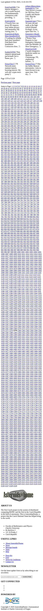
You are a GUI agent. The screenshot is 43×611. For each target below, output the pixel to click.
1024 (36, 256)
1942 (27, 447)
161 (21, 107)
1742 (27, 405)
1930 (19, 444)
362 (12, 142)
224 (31, 117)
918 (24, 237)
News (8, 545)
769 (8, 213)
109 (15, 99)
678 (24, 196)
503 (2, 167)
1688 (11, 395)
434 (12, 155)
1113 (31, 275)
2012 (27, 461)
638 (12, 190)
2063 (31, 471)
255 (15, 124)
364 (18, 142)
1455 (40, 345)
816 (5, 221)
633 (34, 188)
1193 (31, 291)
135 (15, 103)
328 (18, 136)
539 (2, 173)
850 (37, 225)
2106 (3, 482)
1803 (31, 418)
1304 (36, 314)
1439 (15, 343)
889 (8, 233)
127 (31, 101)
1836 (3, 426)
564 (5, 177)
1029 (15, 258)
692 (31, 198)
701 (21, 200)
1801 (23, 418)
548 (31, 173)
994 (37, 250)
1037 (7, 260)
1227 (7, 300)
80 (20, 95)
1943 (31, 447)
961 (8, 246)
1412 (27, 337)
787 (28, 215)
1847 (7, 428)
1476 (3, 351)
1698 (11, 397)
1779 (15, 413)
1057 (7, 264)
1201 (23, 293)
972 (5, 248)
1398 (11, 335)
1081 (23, 268)
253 (8, 124)
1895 (40, 436)
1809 (15, 420)
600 (5, 184)
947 (2, 244)
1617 (7, 380)
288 (5, 130)
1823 (31, 422)
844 (18, 225)
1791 (23, 415)
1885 (40, 434)
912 (5, 237)
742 (37, 206)
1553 (31, 366)
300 (5, 132)
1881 (23, 434)
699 (15, 200)
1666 (3, 391)
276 (5, 128)
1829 (15, 424)
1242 (27, 302)
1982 (27, 455)
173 (21, 109)
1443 (31, 343)
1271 (23, 308)
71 (41, 93)
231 (15, 119)
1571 (23, 370)
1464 (36, 347)
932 (31, 240)
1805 (40, 418)
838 (37, 223)
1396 (3, 335)
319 (27, 134)
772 (18, 213)
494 (12, 165)
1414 (35, 337)
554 (12, 175)
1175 (39, 287)
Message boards (11, 547)
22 (11, 88)
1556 (3, 368)
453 (34, 157)
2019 (15, 463)
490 (37, 163)
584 (31, 179)
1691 (23, 395)
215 (2, 117)
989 (21, 250)
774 (24, 213)
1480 (19, 351)
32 (34, 88)
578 (12, 179)
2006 (3, 461)
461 (21, 159)
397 (8, 148)
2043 (31, 467)
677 (21, 196)
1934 (36, 444)
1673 (31, 391)
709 (8, 202)
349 (8, 140)
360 (5, 142)
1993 (31, 457)
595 (28, 182)
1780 (19, 413)
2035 (40, 465)
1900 (19, 438)
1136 (2, 281)
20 (6, 88)
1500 (19, 355)
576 (5, 179)
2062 (27, 471)
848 (31, 225)
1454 (36, 345)
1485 (40, 351)
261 (34, 124)
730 (37, 204)
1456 (3, 347)
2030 (19, 465)
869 (21, 229)
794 (12, 217)
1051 (23, 262)
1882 (27, 434)
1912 (27, 440)
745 (8, 208)
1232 (27, 300)
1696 (3, 397)
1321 (23, 318)
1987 (7, 457)
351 (15, 140)
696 (5, 200)
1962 (27, 451)
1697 (7, 397)
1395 (40, 333)
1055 (40, 262)
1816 (3, 422)
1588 (11, 374)
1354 (36, 324)
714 (24, 202)
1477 (7, 351)
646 (37, 190)
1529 (15, 362)
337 (8, 138)
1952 (27, 449)
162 (24, 107)
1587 (7, 374)
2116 (2, 484)
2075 (40, 473)
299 (2, 132)
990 (24, 250)
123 (18, 101)
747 (15, 208)
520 (18, 169)
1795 (40, 415)
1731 (23, 403)
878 (12, 231)
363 (15, 142)
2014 (35, 461)
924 (5, 240)
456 (5, 159)
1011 (23, 254)
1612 (27, 378)
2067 (7, 473)
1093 (31, 271)
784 (18, 215)
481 (8, 163)
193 (8, 113)
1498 (11, 355)
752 (31, 208)
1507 (7, 358)
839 (2, 225)
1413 (31, 337)
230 (12, 119)
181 (8, 111)
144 (5, 105)
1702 (27, 397)
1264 (36, 306)
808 (18, 219)
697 (8, 200)
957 (34, 244)
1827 (7, 424)
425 (21, 153)
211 (28, 115)
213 (34, 115)
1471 (23, 349)
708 (5, 202)
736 (18, 206)
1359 (15, 326)
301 (8, 132)
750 (24, 208)
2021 (23, 463)
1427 (7, 341)
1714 (35, 399)
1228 (11, 300)
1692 (27, 395)
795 (15, 217)
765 (34, 211)
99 (22, 97)
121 (11, 101)
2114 (35, 482)
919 (27, 237)
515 (2, 169)
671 (2, 196)
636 (5, 190)
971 (2, 248)
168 (5, 109)
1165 (39, 285)
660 (5, 194)
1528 (11, 362)
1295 (40, 312)
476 (31, 161)
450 (24, 157)
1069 (15, 266)
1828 (11, 424)
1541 (23, 364)
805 (8, 219)
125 (24, 101)
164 (31, 107)
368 (31, 142)
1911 (23, 440)
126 (27, 101)
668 (31, 194)
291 (15, 130)
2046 (3, 469)
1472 (27, 349)
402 (24, 148)
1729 (15, 403)
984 (5, 250)
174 (24, 109)
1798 (11, 418)
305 (21, 132)
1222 (27, 297)
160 (18, 107)
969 (34, 246)
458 (12, 159)
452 (31, 157)
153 (34, 105)
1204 (35, 293)
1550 (19, 366)
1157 (6, 285)
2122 (27, 484)
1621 (23, 380)
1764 (36, 409)
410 (12, 150)
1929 (15, 444)
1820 (19, 422)
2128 (11, 486)
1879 (15, 434)
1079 (15, 268)
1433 (31, 341)
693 (34, 198)
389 (21, 146)
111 (21, 99)
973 (8, 248)
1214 (35, 295)
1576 (3, 372)
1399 (15, 335)
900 (5, 235)
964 (18, 246)
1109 (15, 275)
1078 (11, 268)
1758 (11, 409)
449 (21, 157)
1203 (31, 293)
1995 (40, 457)
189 (34, 111)
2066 (3, 473)
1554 (36, 366)
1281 (23, 310)
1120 (18, 277)
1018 (11, 256)
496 (18, 165)
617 (21, 186)
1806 (3, 420)
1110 (19, 275)
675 (15, 196)
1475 (40, 349)
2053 (31, 469)
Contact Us (10, 562)
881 (21, 231)
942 (24, 242)
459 (15, 159)
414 (24, 150)
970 (37, 246)
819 (15, 221)
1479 (15, 351)
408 (5, 150)
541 (8, 173)
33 (36, 88)
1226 (3, 300)
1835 (40, 424)
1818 (11, 422)
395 (2, 148)
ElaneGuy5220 (30, 49)
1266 (3, 308)
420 (5, 153)
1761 (23, 409)
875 (2, 231)
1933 (31, 444)
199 (28, 113)
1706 (3, 399)
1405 (40, 335)
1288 (11, 312)
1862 (27, 430)
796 (18, 217)
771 (15, 213)
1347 (7, 324)
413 (21, 150)
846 (24, 225)
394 (37, 146)
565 (8, 177)
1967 (7, 453)
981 (34, 248)
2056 (3, 471)
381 (34, 144)
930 (24, 240)
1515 (40, 358)
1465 (40, 347)
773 (21, 213)
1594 (36, 374)
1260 (19, 306)
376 (18, 144)
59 (13, 93)
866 (12, 229)
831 (15, 223)
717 (34, 202)
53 (41, 90)
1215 (40, 295)
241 (8, 121)
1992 (27, 457)
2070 (19, 473)
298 (37, 130)
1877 (7, 434)
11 (27, 86)
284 (31, 128)
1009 (15, 254)
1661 (23, 389)
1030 (19, 258)
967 (28, 246)
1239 (15, 302)
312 (5, 134)
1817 (7, 422)
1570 (19, 370)
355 (28, 140)
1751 (23, 407)
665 (21, 194)
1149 (15, 283)
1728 (11, 403)
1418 (11, 339)
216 (5, 117)
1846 (3, 428)
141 (34, 103)
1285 (40, 310)
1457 (7, 347)
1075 (40, 266)
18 (2, 88)
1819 (15, 422)
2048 (11, 469)
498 (24, 165)
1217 (7, 297)
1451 (23, 345)
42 (16, 90)
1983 (31, 455)
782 (12, 215)
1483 (31, 351)
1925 (40, 442)
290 (12, 130)
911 (2, 237)
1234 (36, 300)
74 (6, 95)
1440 (19, 343)
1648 (11, 387)
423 (15, 153)
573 (34, 177)
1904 (36, 438)
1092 (27, 271)
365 (21, 142)
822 (24, 221)
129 (37, 101)
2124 (35, 484)
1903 (31, 438)
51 (36, 90)
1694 (36, 395)
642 (24, 190)
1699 (15, 397)
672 (5, 196)
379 (28, 144)
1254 (36, 304)
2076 (3, 476)
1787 (7, 415)
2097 (7, 480)
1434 (36, 341)
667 (28, 194)
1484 (36, 351)
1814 (35, 420)
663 (15, 194)
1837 (7, 426)
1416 (3, 339)
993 (34, 250)
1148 (11, 283)
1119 (14, 277)
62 (20, 93)
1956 (3, 451)
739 (28, 206)
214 (37, 115)
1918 (11, 442)
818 (12, 221)
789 (34, 215)
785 (21, 215)
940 (18, 242)
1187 (6, 291)
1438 (11, 343)
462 (24, 159)
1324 (36, 318)
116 (37, 99)
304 (18, 132)
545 (21, 173)
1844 (36, 426)
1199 (15, 293)
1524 (36, 360)
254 (12, 124)
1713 (31, 399)
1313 (31, 316)
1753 (31, 407)
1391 (23, 333)
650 (12, 192)
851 (2, 227)
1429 (15, 341)
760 (18, 211)
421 (8, 153)
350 (12, 140)
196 (18, 113)
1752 (27, 407)
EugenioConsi (30, 21)
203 (2, 115)
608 (31, 184)
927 (15, 240)
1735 (40, 403)
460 (18, 159)
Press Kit (9, 555)
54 (2, 93)
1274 (36, 308)
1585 (40, 372)
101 (28, 97)
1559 (15, 368)
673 (8, 196)
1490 (19, 353)
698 (12, 200)
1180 (19, 289)
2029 (15, 465)
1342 (27, 322)
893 (21, 233)
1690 (19, 395)
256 (18, 124)
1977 (7, 455)
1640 (19, 384)
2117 (6, 484)
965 (21, 246)
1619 (15, 380)
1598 (11, 376)
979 (28, 248)
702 (24, 200)
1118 (10, 277)
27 (22, 88)
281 (21, 128)
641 (21, 190)
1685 (40, 393)
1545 (40, 364)
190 (37, 111)
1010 (19, 254)
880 (18, 231)
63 (22, 93)
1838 (11, 426)
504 (5, 167)
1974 (36, 453)
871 (28, 229)
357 (34, 140)
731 (2, 206)
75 (9, 95)
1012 (27, 254)
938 (12, 242)
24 (16, 88)
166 (37, 107)
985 (8, 250)
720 (5, 204)
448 (18, 157)
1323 (31, 318)
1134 (35, 279)
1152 (27, 283)
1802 (27, 418)
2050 (19, 469)
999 (15, 252)
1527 (7, 362)
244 (18, 121)
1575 (40, 370)
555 (15, 175)
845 (21, 225)
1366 (3, 329)
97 (18, 97)
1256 (3, 306)
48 (29, 90)
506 (12, 167)
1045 (40, 260)
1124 (35, 277)
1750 (19, 407)
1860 (19, 430)
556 (18, 175)
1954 (36, 449)
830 (12, 223)
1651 (23, 387)
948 (5, 244)
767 (2, 213)
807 (15, 219)
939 (15, 242)
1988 (11, 457)
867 (15, 229)
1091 (23, 271)
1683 (31, 393)
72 (2, 95)
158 (12, 107)
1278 (11, 310)
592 (18, 182)
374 (12, 144)
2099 (15, 480)
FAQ (7, 558)
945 (34, 242)
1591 (23, 374)
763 (28, 211)
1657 (7, 389)
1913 (31, 440)
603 (15, 184)
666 (24, 194)
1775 (40, 411)
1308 (11, 316)
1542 (27, 364)
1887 (7, 436)
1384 (36, 331)
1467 (7, 349)
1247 (7, 304)
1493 (31, 353)
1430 (19, 341)
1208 (11, 295)
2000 (19, 459)
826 (37, 221)
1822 (27, 422)
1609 (15, 378)
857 (21, 227)
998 (12, 252)
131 (2, 103)
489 (34, 163)
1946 (3, 449)
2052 (27, 469)
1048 (11, 262)
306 (24, 132)
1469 (15, 349)
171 (15, 109)
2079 (15, 476)
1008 (11, 254)
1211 (23, 295)
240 (5, 121)
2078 (11, 476)
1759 (15, 409)
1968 (11, 453)
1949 (15, 449)
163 (28, 107)
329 (21, 136)
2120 (19, 484)
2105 (40, 480)
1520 (19, 360)
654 (24, 192)
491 (2, 165)
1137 (6, 281)
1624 (36, 380)
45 (22, 90)
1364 (36, 326)
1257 (7, 306)
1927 (7, 444)
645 (34, 190)
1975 (40, 453)
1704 (36, 397)
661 (8, 194)
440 (31, 155)
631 (28, 188)
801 (34, 217)
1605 (40, 376)
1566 (3, 370)
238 (37, 119)
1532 (27, 362)
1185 (39, 289)
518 (12, 169)
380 (31, 144)
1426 (3, 341)
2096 (3, 480)
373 (8, 144)
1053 (31, 262)
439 (28, 155)
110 (18, 99)
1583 (31, 372)
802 (37, 217)
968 (31, 246)
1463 (31, 347)
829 (8, 223)
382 (37, 144)
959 (2, 246)
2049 (15, 469)
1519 (15, 360)
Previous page (6, 82)
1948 (11, 449)
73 (4, 95)
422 (12, 153)
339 (15, 138)
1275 (40, 308)
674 (12, 196)
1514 (35, 358)
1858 (11, 430)
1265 (40, 306)
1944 (36, 447)
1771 (23, 411)
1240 (19, 302)
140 (31, 103)
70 (38, 93)
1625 (40, 380)
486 (24, 163)
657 (34, 192)
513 (34, 167)
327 (15, 136)
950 (12, 244)
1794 (36, 415)
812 (31, 219)
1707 (7, 399)
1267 (7, 308)
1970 (19, 453)
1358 (11, 326)
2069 (15, 473)
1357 (7, 326)
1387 (7, 333)
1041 (23, 260)
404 (31, 148)
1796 (3, 418)
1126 (2, 279)
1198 (11, 293)
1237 (7, 302)
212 (31, 115)
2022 (27, 463)
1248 (11, 304)
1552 (27, 366)
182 (12, 111)
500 (31, 165)
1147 (6, 283)
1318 (11, 318)
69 (36, 93)
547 (28, 173)
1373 (31, 329)
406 (37, 148)
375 (15, 144)
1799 (15, 418)
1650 (19, 387)
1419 (15, 339)
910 (37, 235)
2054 (36, 469)
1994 (36, 457)
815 (2, 221)
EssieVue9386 (10, 7)
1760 (19, 409)
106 (5, 99)
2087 (7, 478)
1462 (27, 347)
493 (8, 165)
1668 (11, 391)
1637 (7, 384)
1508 (11, 358)
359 (2, 142)
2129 (15, 486)
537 (34, 171)
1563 (31, 368)
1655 (40, 387)
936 (5, 242)
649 (8, 192)
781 (8, 215)
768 (5, 213)
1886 (3, 436)
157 (8, 107)
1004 (35, 252)
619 (27, 186)
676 (18, 196)
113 (27, 99)
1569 (15, 370)
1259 (15, 306)
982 (37, 248)
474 (24, 161)
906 (24, 235)
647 (2, 192)
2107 (7, 482)
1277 (7, 310)
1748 (11, 407)
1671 (23, 391)
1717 (7, 401)
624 (5, 188)
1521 (23, 360)
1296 (3, 314)
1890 (19, 436)
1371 (23, 329)
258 (24, 124)
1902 (27, 438)
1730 (19, 403)
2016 (3, 463)
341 (21, 138)
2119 (15, 484)
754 (37, 208)
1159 (15, 285)
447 (15, 157)
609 (34, 184)
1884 (36, 434)
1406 (3, 337)
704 (31, 200)
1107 (6, 275)
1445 (40, 343)
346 (37, 138)
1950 (19, 449)
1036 (3, 260)
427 (28, 153)
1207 (7, 295)
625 (8, 188)
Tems (7, 549)
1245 (40, 302)
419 (2, 153)
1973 (31, 453)
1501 (23, 355)
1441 (23, 343)
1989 (15, 457)
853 (8, 227)
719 (2, 204)
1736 (3, 405)
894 (24, 233)
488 (31, 163)
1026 (3, 258)
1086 (3, 271)
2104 (36, 480)
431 (2, 155)
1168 (11, 287)
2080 (19, 476)
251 (2, 124)
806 (12, 219)
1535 (40, 362)
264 (5, 126)
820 (18, 221)
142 (37, 103)
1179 (15, 289)
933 (34, 240)
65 (27, 93)
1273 (31, 308)
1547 (7, 366)
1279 (15, 310)
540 (5, 173)
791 (2, 217)
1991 (23, 457)
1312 (27, 316)
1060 (19, 264)
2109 (15, 482)
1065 (40, 264)
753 (34, 208)
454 (37, 157)
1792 (27, 415)
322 (37, 134)
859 (28, 227)
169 (8, 109)
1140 (19, 281)
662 (12, 194)
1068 (11, 266)
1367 (7, 329)
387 (15, 146)
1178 (11, 289)
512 (31, 167)
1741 (23, 405)
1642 (27, 384)
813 (34, 219)
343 (28, 138)
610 (37, 184)
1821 (23, 422)
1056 (3, 264)
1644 (36, 384)
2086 (3, 478)
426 (24, 153)
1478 (11, 351)
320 (31, 134)
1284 (36, 310)
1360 (19, 326)
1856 (3, 430)
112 (24, 99)
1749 (15, 407)
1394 (36, 333)
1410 (19, 337)
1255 (40, 304)
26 (20, 88)
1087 (7, 271)
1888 (11, 436)
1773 (31, 411)
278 (12, 128)
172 (18, 109)
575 (2, 179)
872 (31, 229)
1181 (23, 289)
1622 (27, 380)
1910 (19, 440)
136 (18, 103)
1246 (3, 304)
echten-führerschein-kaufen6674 (33, 7)
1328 (11, 320)
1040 (19, 260)
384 (5, 146)
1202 (27, 293)
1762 (27, 409)
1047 (7, 262)
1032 (27, 258)
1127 (6, 279)
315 (15, 134)
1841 (23, 426)
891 (15, 233)
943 (28, 242)
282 (24, 128)
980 (31, 248)
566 (12, 177)
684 (5, 198)
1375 (40, 329)
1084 (36, 268)
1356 (3, 326)
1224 (36, 297)
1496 (3, 355)
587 (2, 182)
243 (15, 121)
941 (21, 242)
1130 (19, 279)
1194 (35, 291)
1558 (11, 368)
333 (34, 136)
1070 (19, 266)
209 (21, 115)
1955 (40, 449)
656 (31, 192)
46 (25, 90)
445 (8, 157)
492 (5, 165)
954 (24, 244)
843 (15, 225)
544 (18, 173)
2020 (19, 463)
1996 (3, 459)
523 (28, 169)
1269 (15, 308)
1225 (40, 297)
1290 (19, 312)
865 (8, 229)
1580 (19, 372)
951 (15, 244)
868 (18, 229)
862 (37, 227)
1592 (27, 374)
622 (37, 186)
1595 (40, 374)
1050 (19, 262)
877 (8, 231)
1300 (19, 314)
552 (5, 175)
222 (24, 117)
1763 (31, 409)
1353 (31, 324)
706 (37, 200)
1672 (27, 391)
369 (34, 142)
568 (18, 177)
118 (2, 101)
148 (18, 105)
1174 (35, 287)
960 (5, 246)
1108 (11, 275)
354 (24, 140)
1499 (15, 355)
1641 (23, 384)
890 (12, 233)
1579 (15, 372)
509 (21, 167)
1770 (19, 411)
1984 (36, 455)
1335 (40, 320)
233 (21, 119)
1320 (19, 318)
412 (18, 150)
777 (34, 213)
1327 (7, 320)
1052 (27, 262)
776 (31, 213)
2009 (15, 461)
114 (30, 99)
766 (37, 211)
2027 (7, 465)
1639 (15, 384)
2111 (23, 482)
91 (4, 97)
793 (8, 217)
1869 (15, 432)
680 (31, 196)
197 (21, 113)
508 (18, 167)
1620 (19, 380)
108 (12, 99)
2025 (40, 463)
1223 (31, 297)
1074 (36, 266)
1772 (27, 411)
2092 (27, 478)
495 (15, 165)
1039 (15, 260)
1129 (15, 279)
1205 (40, 293)
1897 (7, 438)
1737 (7, 405)
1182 (27, 289)
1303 (31, 314)
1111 (23, 275)
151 (28, 105)
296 (31, 130)
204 (5, 115)
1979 (15, 455)
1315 (40, 316)
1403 (31, 335)
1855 (40, 428)
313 (8, 134)
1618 (11, 380)
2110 (19, 482)
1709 (15, 399)
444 (5, 157)
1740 (19, 405)
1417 (7, 339)
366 (24, 142)
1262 (27, 306)
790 (37, 215)
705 (34, 200)
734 (12, 206)
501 (34, 165)
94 (11, 97)
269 (21, 126)
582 (24, 179)
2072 (27, 473)
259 (28, 124)
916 (18, 237)
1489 (15, 353)
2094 (36, 478)
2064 (36, 471)
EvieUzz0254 (10, 21)
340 (18, 138)
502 (37, 165)
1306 (3, 316)
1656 (3, 389)
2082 (27, 476)
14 (34, 86)
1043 (31, 260)
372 (5, 144)
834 (24, 223)
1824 (36, 422)
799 (28, 217)
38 (6, 90)
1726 (3, 403)
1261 (23, 306)
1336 (3, 322)
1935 (40, 444)
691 (28, 198)
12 (30, 86)
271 (28, 126)
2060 (19, 471)
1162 (27, 285)
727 (28, 204)
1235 (40, 300)
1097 (7, 273)
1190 (19, 291)
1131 (23, 279)
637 (8, 190)
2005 (40, 459)
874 (37, 229)
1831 (23, 424)
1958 (11, 451)
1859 (15, 430)
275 (2, 128)
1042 (27, 260)
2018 (11, 463)
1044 (36, 260)
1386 (3, 333)
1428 (11, 341)
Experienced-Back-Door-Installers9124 (12, 35)
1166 (2, 287)
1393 (31, 333)
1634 (36, 382)
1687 (7, 395)
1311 (23, 316)
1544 (36, 364)
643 (28, 190)
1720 (19, 401)
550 (37, 173)
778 (37, 213)
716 (31, 202)
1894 (36, 436)
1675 (40, 391)
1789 (15, 415)
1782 (27, 413)
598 (37, 182)
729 (34, 204)
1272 (27, 308)
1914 (35, 440)
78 (16, 95)
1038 (11, 260)
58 (11, 93)
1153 (31, 283)
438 (24, 155)
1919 (15, 442)
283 (28, 128)
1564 (36, 368)
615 (15, 186)
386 (12, 146)
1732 (27, 403)
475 (28, 161)
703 (28, 200)
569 (21, 177)
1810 (19, 420)
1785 (40, 413)
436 (18, 155)
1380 (19, 331)
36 (2, 90)
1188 (11, 291)
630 (24, 188)
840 (5, 225)
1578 (11, 372)
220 (18, 117)
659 (2, 194)
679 (28, 196)
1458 (11, 347)
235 (28, 119)
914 (11, 237)
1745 (40, 405)
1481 (23, 351)
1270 (19, 308)
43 (18, 90)
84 (29, 95)
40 (11, 90)
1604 (36, 376)
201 (34, 113)
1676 (3, 393)
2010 (19, 461)
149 (21, 105)
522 (24, 169)
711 (15, 202)
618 (24, 186)
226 (37, 117)
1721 (23, 401)
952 (18, 244)
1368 (11, 329)
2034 (36, 465)
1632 (27, 382)
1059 (15, 264)
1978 (11, 455)
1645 (40, 384)
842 (12, 225)
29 (27, 88)
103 (34, 97)
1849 (15, 428)
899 (2, 235)
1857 (7, 430)
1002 (27, 252)
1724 (36, 401)
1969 (15, 453)
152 (31, 105)
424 (18, 153)
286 (37, 128)
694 (37, 198)
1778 (11, 413)
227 (2, 119)
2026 (3, 465)
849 (34, 225)
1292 (27, 312)
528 (5, 171)
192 (5, 113)
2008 (11, 461)
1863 (31, 430)
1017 (7, 256)
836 (31, 223)
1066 (3, 266)
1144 (35, 281)
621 (34, 186)
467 (2, 161)
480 (5, 163)
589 (8, 182)
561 (34, 175)
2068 (11, 473)
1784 (36, 413)
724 (18, 204)
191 (2, 113)
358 (37, 140)
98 (20, 97)
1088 (11, 271)
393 (34, 146)
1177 (6, 289)
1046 (3, 262)
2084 (36, 476)
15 (36, 86)
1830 (19, 424)
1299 (15, 314)
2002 (27, 459)
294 (24, 130)
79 (18, 95)
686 (12, 198)
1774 (36, 411)
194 (12, 113)
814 (37, 219)
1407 (7, 337)
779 (2, 215)
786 (24, 215)
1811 (23, 420)
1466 (3, 349)
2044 (36, 467)
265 (8, 126)
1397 (7, 335)
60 (16, 93)
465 (34, 159)
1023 (31, 256)
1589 (15, 374)
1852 (27, 428)
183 (15, 111)
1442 (27, 343)
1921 (23, 442)
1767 (7, 411)
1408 (11, 337)
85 (32, 95)
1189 (15, 291)
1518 (11, 360)
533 (21, 171)
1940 (19, 447)
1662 (27, 389)
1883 (31, 434)
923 (2, 240)
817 (8, 221)
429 (34, 153)
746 (12, 208)
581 (21, 179)
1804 (36, 418)
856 (18, 227)
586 (37, 179)
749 (21, 208)
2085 (40, 476)
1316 (3, 318)
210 (24, 115)
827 (2, 223)
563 (2, 177)
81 (22, 95)
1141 (23, 281)
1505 (40, 355)
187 (28, 111)
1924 (36, 442)
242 (12, 121)
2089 (15, 478)
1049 (15, 262)
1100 (19, 273)
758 (12, 211)
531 (15, 171)
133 (8, 103)
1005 (39, 252)
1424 (36, 339)
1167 (6, 287)
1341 (23, 322)
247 (28, 121)
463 (28, 159)
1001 (23, 252)
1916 (3, 442)
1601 (23, 376)
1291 (23, 312)
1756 (3, 409)
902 (12, 235)
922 (37, 237)
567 (15, 177)
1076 (3, 268)
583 (28, 179)
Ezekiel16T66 (10, 52)
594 (24, 182)
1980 (19, 455)
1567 (7, 370)
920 (31, 237)
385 (8, 146)
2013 (31, 461)
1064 (36, 264)
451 (28, 157)
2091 (23, 478)
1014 (35, 254)
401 (21, 148)
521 (21, 169)
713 (21, 202)
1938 (11, 447)
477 (34, 161)
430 (37, 153)
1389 (15, 333)
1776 (3, 413)
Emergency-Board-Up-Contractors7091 (33, 35)
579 (15, 179)
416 (31, 150)
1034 (36, 258)
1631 (23, 382)
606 (24, 184)
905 (21, 235)
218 (12, 117)
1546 (3, 366)
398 (12, 148)
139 (28, 103)
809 (21, 219)
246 (24, 121)
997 (8, 252)
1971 (23, 453)
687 (15, 198)
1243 (31, 302)
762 (24, 211)
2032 (27, 465)
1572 (27, 370)
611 (2, 186)
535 (28, 171)
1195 (39, 291)
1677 (7, 393)
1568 (11, 370)
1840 (19, 426)
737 (21, 206)
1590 (19, 374)
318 (24, 134)
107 (8, 99)
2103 (31, 480)
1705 (40, 397)
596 (31, 182)
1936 (3, 447)
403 (28, 148)
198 (24, 113)
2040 (19, 467)
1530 (19, 362)
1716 (3, 401)
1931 (23, 444)
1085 (40, 268)
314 (11, 134)
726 (24, 204)
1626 (3, 382)
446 (12, 157)
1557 (7, 368)
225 (34, 117)
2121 (23, 484)
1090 (19, 271)
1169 (15, 287)
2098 (11, 480)
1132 (27, 279)
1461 (23, 347)
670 (37, 194)
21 (9, 88)
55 (4, 93)
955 (28, 244)
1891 (23, 436)
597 (34, 182)
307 (28, 132)
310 (37, 132)
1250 (19, 304)
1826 (3, 424)
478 (37, 161)
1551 (23, 366)
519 (15, 169)
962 (12, 246)
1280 (19, 310)
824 (31, 221)
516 (5, 169)
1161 (23, 285)
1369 (15, 329)
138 (24, 103)
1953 (31, 449)
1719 (15, 401)
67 (32, 93)
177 (34, 109)
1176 (2, 289)
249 (34, 121)
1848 (11, 428)
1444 (36, 343)
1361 (23, 326)
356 (31, 140)
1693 (31, 395)
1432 (27, 341)
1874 (36, 432)
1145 (39, 281)
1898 (11, 438)
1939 (15, 447)
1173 (31, 287)
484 (18, 163)
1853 (31, 428)
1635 (40, 382)
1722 (27, 401)
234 (24, 119)
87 (36, 95)
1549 (15, 366)
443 (2, 157)
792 (5, 217)
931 (28, 240)
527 (2, 171)
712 (18, 202)
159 (15, 107)
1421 (23, 339)
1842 (27, 426)
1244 (36, 302)
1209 (15, 295)
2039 (15, 467)
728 (31, 204)
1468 (11, 349)
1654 (36, 387)
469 (8, 161)
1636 (3, 384)
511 (28, 167)
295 (28, 130)
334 (37, 136)
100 (25, 97)
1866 (3, 432)
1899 (15, 438)
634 (37, 188)
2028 (11, 465)
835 (28, 223)
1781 (23, 413)
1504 (36, 355)
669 (34, 194)
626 (12, 188)
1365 (40, 326)
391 (28, 146)
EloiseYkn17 (10, 64)
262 (37, 124)
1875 (40, 432)
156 (5, 107)
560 (31, 175)
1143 (31, 281)
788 (31, 215)
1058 (11, 264)
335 (2, 138)
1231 (23, 300)
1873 (31, 432)
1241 (23, 302)
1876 (3, 434)
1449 (15, 345)
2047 (7, 469)
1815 (40, 420)
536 (31, 171)
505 (8, 167)
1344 (36, 322)
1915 (40, 440)
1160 (19, 285)
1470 (19, 349)
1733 (31, 403)
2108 (11, 482)
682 (37, 196)
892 (18, 233)
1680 (19, 393)
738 (24, 206)
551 (2, 175)
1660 (19, 389)
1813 (31, 420)
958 (37, 244)
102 (31, 97)
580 (18, 179)
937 (8, 242)
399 (15, 148)
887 (2, 233)
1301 (23, 314)
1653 (31, 387)
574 (37, 177)
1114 (35, 275)
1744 (36, 405)
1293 (31, 312)
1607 (7, 378)
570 (24, 177)
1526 (3, 362)
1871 (23, 432)
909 (34, 235)
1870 (19, 432)
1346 (3, 324)
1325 (40, 318)
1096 (3, 273)
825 (34, 221)
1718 (11, 401)
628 (18, 188)
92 (6, 97)
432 (5, 155)
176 (31, 109)
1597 (7, 376)
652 (18, 192)
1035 (40, 258)
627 (15, 188)
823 (28, 221)
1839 (15, 426)
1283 (31, 310)
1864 (36, 430)
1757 (7, 409)
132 (5, 103)
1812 (27, 420)
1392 (27, 333)
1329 (15, 320)
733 (8, 206)
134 (12, 103)
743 (2, 208)
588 (5, 182)
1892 (27, 436)
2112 (27, 482)
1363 (31, 326)
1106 (2, 275)
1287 (7, 312)
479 (2, 163)
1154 (35, 283)
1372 (27, 329)
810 (24, 219)
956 (31, 244)
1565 (40, 368)
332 (31, 136)
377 (21, 144)
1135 (39, 279)
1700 (19, 397)
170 (12, 109)
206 (12, 115)
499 (28, 165)
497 (21, 165)
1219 (15, 297)
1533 (31, 362)
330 (24, 136)
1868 (11, 432)
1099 (15, 273)
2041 (23, 467)
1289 (15, 312)
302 (12, 132)
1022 (27, 256)
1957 (7, 451)
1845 (40, 426)
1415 (40, 337)
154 (37, 105)
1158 (11, 285)
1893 (31, 436)
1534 (36, 362)
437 (21, 155)
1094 (36, 271)
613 (8, 186)
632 (31, 188)
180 (5, 111)
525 (34, 169)
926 (12, 240)
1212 (27, 295)
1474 (36, 349)
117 (40, 99)
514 (37, 167)
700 (18, 200)
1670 (19, 391)
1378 (11, 331)
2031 (23, 465)
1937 (7, 447)
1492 (27, 353)
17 (41, 86)
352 (18, 140)
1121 (23, 277)
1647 (7, 387)
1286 (3, 312)
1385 (40, 331)
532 (18, 171)
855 (15, 227)
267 (15, 126)
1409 (15, 337)
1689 (15, 395)
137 (21, 103)
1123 (31, 277)
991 (28, 250)
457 (8, 159)
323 (2, 136)
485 (21, 163)
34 (38, 88)
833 (21, 223)
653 (21, 192)
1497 (7, 355)
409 (8, 150)
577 (8, 179)
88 (38, 95)
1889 (15, 436)
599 (2, 184)
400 (18, 148)
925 (8, 240)
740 (31, 206)
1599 (15, 376)
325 (8, 136)
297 (34, 130)
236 (31, 119)
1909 (15, 440)
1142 (27, 281)
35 (41, 88)
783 (15, 215)
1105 (39, 273)
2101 (23, 480)
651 (15, 192)
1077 (7, 268)
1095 (40, 271)
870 (24, 229)
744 (5, 208)
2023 (31, 463)
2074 (36, 473)
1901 (23, 438)
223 (28, 117)
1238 (11, 302)
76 (11, 95)
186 (24, 111)
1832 (27, 424)
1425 (40, 339)
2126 (3, 486)
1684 (36, 393)
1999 (15, 459)
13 (32, 86)
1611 (23, 378)
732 (5, 206)
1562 (27, 368)
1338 (11, 322)
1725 (40, 401)
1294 (36, 312)
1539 (15, 364)
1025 (40, 256)
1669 (15, 391)
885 (34, 231)
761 (21, 211)
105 (2, 99)
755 (2, 211)
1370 (19, 329)
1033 (31, 258)
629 (21, 188)
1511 (23, 358)
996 (5, 252)
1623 (31, 380)
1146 (2, 283)
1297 (7, 314)
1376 (3, 331)
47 (27, 90)
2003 (31, 459)
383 (2, 146)
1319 (15, 318)
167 (2, 109)
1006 (3, 254)
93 (9, 97)
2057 (7, 471)
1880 (19, 434)
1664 (36, 389)
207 (15, 115)
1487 (7, 353)
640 (18, 190)
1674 (36, 391)
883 (28, 231)
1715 (40, 399)
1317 (7, 318)
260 (31, 124)
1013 (31, 254)
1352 (27, 324)
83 (27, 95)
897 (34, 233)
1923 (31, 442)
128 (34, 101)
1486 (3, 353)
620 (31, 186)
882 (24, 231)
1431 (23, 341)
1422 (27, 339)
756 (5, 211)
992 (31, 250)
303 (15, 132)
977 (21, 248)
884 (31, 231)
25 (18, 88)
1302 (27, 314)
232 (18, 119)
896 (31, 233)
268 (18, 126)
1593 (31, 374)
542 (12, 173)
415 (27, 150)
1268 (11, 308)
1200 (19, 293)
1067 (7, 266)
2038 (11, 467)
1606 (3, 378)
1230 (19, 300)
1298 (11, 314)
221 (21, 117)
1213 (31, 295)
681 (34, 196)
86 (34, 95)
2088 (11, 478)
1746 (3, 407)
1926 (3, 444)
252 (5, 124)
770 (12, 213)
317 (21, 134)
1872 (27, 432)
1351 (23, 324)
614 (11, 186)
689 (21, 198)
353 (21, 140)
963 (15, 246)
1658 (11, 389)
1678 (11, 393)
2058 (11, 471)
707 (2, 202)
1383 (31, 331)
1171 (23, 287)
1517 (7, 360)
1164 (35, 285)
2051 (23, 469)
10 (25, 86)
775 (28, 213)
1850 (19, 428)
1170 (19, 287)
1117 (6, 277)
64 (25, 93)
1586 (3, 374)
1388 (11, 333)
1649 (15, 387)
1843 (31, 426)
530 (12, 171)
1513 (31, 358)
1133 (31, 279)
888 (5, 233)
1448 (11, 345)
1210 (19, 295)
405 (34, 148)
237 (34, 119)
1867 (7, 432)
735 (15, 206)
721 (8, 204)
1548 (11, 366)
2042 (27, 467)
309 (34, 132)
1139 (15, 281)
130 (40, 101)
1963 (31, 451)
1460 (19, 347)
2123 (31, 484)
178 (37, 109)
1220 (19, 297)
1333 (31, 320)
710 (12, 202)
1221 (23, 297)
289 (8, 130)
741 (34, 206)
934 (37, 240)
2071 (23, 473)
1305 (40, 314)
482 (12, 163)
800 (31, 217)
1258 (11, 306)
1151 (23, 283)
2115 (39, 482)
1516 (3, 360)
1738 (11, 405)
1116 (2, 277)
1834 (36, 424)
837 (34, 223)
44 (20, 90)
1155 (39, 283)
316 (18, 134)
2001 (23, 459)
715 (27, 202)
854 (12, 227)
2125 (40, 484)
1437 (7, 343)
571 (28, 177)
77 (13, 95)
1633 (31, 382)
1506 (3, 358)
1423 (31, 339)
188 (31, 111)
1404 (36, 335)
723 (15, 204)
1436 (3, 343)
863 (2, 229)
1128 (11, 279)
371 (2, 144)
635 (2, 190)
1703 (31, 397)
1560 (19, 368)
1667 (7, 391)
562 (37, 175)
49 (32, 90)
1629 (15, 382)
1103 (31, 273)
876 (5, 231)
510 (24, 167)
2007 (7, 461)
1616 (3, 380)
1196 (2, 293)
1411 (23, 337)
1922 (27, 442)
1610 (19, 378)
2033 (31, 465)
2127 (7, 486)
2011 (23, 461)
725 (21, 204)
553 (8, 175)
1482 (27, 351)
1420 (19, 339)
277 (8, 128)
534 (24, 171)
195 (15, 113)
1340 (19, 322)
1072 (27, 266)
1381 (23, 331)
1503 (31, 355)
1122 (27, 277)
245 (21, 121)
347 (2, 140)
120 (8, 101)
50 (34, 90)
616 (18, 186)
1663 (31, 389)
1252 (27, 304)
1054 (36, 262)
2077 (7, 476)
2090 (19, 478)
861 (34, 227)
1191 (23, 291)
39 (9, 90)
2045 (40, 467)
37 (4, 90)
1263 (31, 306)
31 (32, 88)
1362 (27, 326)
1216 (3, 297)
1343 (31, 322)
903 (15, 235)
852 (5, 227)
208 (18, 115)
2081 (23, 476)
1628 (11, 382)
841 (8, 225)
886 (37, 231)
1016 (3, 256)
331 (28, 136)
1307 (7, 316)
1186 (2, 291)
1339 (15, 322)
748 (18, 208)
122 (15, 101)
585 (34, 179)
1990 (19, 457)
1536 (3, 364)
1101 (23, 273)
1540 (19, 364)
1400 (19, 335)
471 (15, 161)
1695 (40, 395)
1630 (19, 382)
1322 (27, 318)
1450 (19, 345)
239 (2, 121)
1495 (40, 353)
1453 (31, 345)
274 (37, 126)
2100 (19, 480)
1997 (7, 459)
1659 (15, 389)
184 (18, 111)
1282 (27, 310)
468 (5, 161)
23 (13, 88)
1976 (3, 455)
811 (28, 219)
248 (31, 121)
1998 (11, 459)
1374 (36, 329)
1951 (23, 449)
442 (37, 155)
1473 (31, 349)
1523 (31, 360)
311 (2, 134)
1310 (19, 316)
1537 (7, 364)
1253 (31, 304)
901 (8, 235)
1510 (19, 358)
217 (8, 117)
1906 (3, 440)
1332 (27, 320)
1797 (7, 418)
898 (37, 233)
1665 (40, 389)
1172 (27, 287)
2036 (3, 467)
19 (4, 88)
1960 (19, 451)
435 (15, 155)
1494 (36, 353)
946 (37, 242)
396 (5, 148)
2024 (36, 463)
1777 (7, 413)
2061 (23, 471)
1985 (40, 455)
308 (31, 132)
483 (15, 163)
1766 (3, 411)
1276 (3, 310)
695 (2, 200)
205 (8, 115)
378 (24, 144)
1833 (31, 424)
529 (8, 171)
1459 (15, 347)
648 (5, 192)
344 (31, 138)
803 (2, 219)
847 (28, 225)
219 (15, 117)
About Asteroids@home (14, 543)
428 (31, 153)
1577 (7, 372)
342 (24, 138)
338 (12, 138)
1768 (11, 411)
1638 (11, 384)
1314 (35, 316)
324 (5, 136)
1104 (35, 273)
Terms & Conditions (13, 560)
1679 (15, 393)
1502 (27, 355)
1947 (7, 449)
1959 (15, 451)
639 (15, 190)
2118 (11, 484)
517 (8, 169)
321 (34, 134)
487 (28, 163)
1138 (11, 281)
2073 (31, 473)
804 (5, 219)
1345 (40, 322)
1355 (40, 324)
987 (15, 250)
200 (31, 113)
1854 (36, 428)
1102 (27, 273)
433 (8, 155)
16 (39, 86)
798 (24, 217)
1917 (7, 442)
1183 (31, 289)
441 (34, 155)
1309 (15, 316)
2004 (36, 459)
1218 (11, 297)
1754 (36, 407)
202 (37, 113)
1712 (27, 399)
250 (37, 121)
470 (12, 161)
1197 (6, 293)
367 (28, 142)
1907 (7, 440)
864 (5, 229)
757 (8, 211)
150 (24, 105)
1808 (11, 420)
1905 (40, 438)
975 (15, 248)
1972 (27, 453)
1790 (19, 415)
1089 (15, 271)
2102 (27, 480)
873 (34, 229)
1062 (27, 264)
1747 (7, 407)
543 (15, 173)
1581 (23, 372)
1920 (19, 442)
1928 (11, 444)
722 (12, 204)
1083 (31, 268)
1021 (23, 256)
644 (31, 190)
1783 (31, 413)
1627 (7, 382)
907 (28, 235)
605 (21, 184)
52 (38, 90)
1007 (7, 254)
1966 (3, 453)
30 (29, 88)
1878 (11, 434)
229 (8, 119)
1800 (19, 418)
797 (21, 217)
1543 (31, 364)
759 (15, 211)
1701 (23, 397)
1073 (31, 266)
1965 (40, 451)
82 (25, 95)
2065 (40, 471)
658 (37, 192)
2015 (40, 461)
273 (34, 126)
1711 (23, 399)
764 (31, 211)
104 (38, 97)
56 (6, 93)
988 (18, 250)
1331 (23, 320)
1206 (3, 295)
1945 (40, 447)
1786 (3, 415)
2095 (40, 478)
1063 (31, 264)
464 (31, 159)
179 (2, 111)
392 (31, 146)
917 (21, 237)
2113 (31, 482)
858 (24, 227)
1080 (19, 268)
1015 (40, 254)
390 (24, 146)
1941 (23, 447)
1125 (39, 277)
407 (2, 150)
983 (2, 250)
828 (5, 223)
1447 (7, 345)
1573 (31, 370)
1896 (3, 438)
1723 (31, 401)
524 (31, 169)
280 (18, 128)
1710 (19, 399)
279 (15, 128)
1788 (11, 415)
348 (5, 140)
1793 (31, 415)
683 (2, 198)
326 (12, 136)
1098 (11, 273)
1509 (15, 358)
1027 (7, 258)
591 (15, 182)
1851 (23, 428)
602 (12, 184)
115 (34, 99)
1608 (11, 378)
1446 (3, 345)
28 (25, 88)
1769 (15, 411)
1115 (39, 275)
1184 (35, 289)
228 (5, 119)
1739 (15, 405)
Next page (16, 82)
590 (12, 182)
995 (2, 252)
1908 (11, 440)
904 (18, 235)
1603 (31, 376)
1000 (19, 252)
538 (37, 171)
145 (8, 105)
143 (2, 105)
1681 (23, 393)
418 (37, 150)
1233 (31, 300)
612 (5, 186)
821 (21, 221)
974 (12, 248)
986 (12, 250)
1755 (40, 407)
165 (34, 107)
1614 (35, 378)
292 (18, 130)
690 (24, 198)
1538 (11, 364)
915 (15, 237)
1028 (11, 258)
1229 (15, 300)
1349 (15, 324)
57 (9, 93)
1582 (27, 372)
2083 (31, 476)
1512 (27, 358)
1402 (27, 335)
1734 (36, 403)
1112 (27, 275)
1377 (7, 331)
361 (8, 142)
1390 (19, 333)
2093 (31, 478)
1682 (27, 393)
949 (8, 244)
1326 (3, 320)
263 (2, 126)
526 (37, 169)
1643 (31, 384)
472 (18, 161)
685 (8, 198)
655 (28, 192)
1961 (23, 451)
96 (16, 97)
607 (28, 184)
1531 (23, 362)
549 (34, 173)
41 (13, 90)
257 (21, 124)
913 (8, 237)
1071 (23, 266)
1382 (27, 331)
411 (15, 150)
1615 (40, 378)
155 (2, 107)
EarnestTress (30, 64)
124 (21, 101)
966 (24, 246)
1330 (19, 320)
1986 (3, 457)
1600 (19, 376)
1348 (11, 324)
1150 (19, 283)
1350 (19, 324)
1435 (40, 341)
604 (18, 184)
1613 (31, 378)
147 (15, 105)
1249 (15, 304)
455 (2, 159)
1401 (23, 335)
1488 (11, 353)
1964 (36, 451)
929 (21, 240)
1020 (19, 256)
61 (18, 93)
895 (28, 233)
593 (21, 182)
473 (21, 161)
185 (21, 111)
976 (18, 248)
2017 (7, 463)
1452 (27, 345)
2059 (15, 471)
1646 (3, 387)
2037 (7, 467)
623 (2, 188)
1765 (40, 409)
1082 (27, 268)
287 (2, 130)
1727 (7, 403)
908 (31, 235)
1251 (23, 304)
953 (21, 244)
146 (12, 105)
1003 (31, 252)
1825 (40, 422)
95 (13, 97)
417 (34, 150)
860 (31, 227)
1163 (31, 285)
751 (28, 208)
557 (21, 175)
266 (12, 126)
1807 (7, 420)
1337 (7, 322)
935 (2, 242)
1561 (23, 368)
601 (8, 184)
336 (5, 138)
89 (41, 95)
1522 (27, 360)
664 (18, 194)
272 (31, 126)
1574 (36, 370)
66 (29, 93)
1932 (27, 444)
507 (15, 167)
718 (37, 202)
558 (24, 175)
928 (18, 240)
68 (34, 93)
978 (24, 248)
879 (15, 231)
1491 (23, 353)
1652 (27, 387)
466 (37, 159)
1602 (27, 376)
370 (37, 142)
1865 (40, 430)
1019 (15, 256)
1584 (36, 372)
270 (24, 126)
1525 (40, 360)
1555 (40, 366)
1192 (27, 291)
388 (18, 146)
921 (34, 237)
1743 (31, 405)
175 (28, 109)
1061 (23, 264)
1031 (23, 258)
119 (5, 101)
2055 (40, 469)
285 (34, 128)
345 (34, 138)
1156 (2, 285)
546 (24, 173)
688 (18, 198)
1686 (3, 395)
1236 (3, 302)
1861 (23, 430)
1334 (36, 320)
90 (2, 97)
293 (21, 130)
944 (31, 242)
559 (28, 175)
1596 (3, 376)
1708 (11, 399)
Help (7, 552)
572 (31, 177)
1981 (23, 455)
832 (18, 223)
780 (5, 215)
